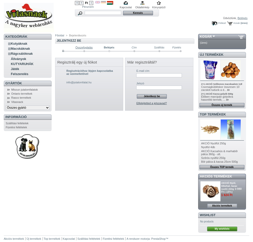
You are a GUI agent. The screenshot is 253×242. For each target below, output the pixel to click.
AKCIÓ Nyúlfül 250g (213, 143)
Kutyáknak (19, 43)
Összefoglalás (84, 47)
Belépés (242, 18)
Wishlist (208, 215)
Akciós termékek (216, 176)
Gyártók (14, 83)
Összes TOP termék (222, 167)
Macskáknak (20, 48)
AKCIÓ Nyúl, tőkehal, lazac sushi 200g (229, 186)
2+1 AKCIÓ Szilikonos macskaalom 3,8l (221, 84)
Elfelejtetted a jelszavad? (151, 103)
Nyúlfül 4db (208, 147)
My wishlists (222, 228)
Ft (86, 3)
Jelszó (140, 83)
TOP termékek (213, 114)
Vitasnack (17, 101)
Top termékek (52, 238)
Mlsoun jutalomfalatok (24, 89)
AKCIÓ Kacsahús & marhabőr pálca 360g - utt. (219, 153)
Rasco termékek (21, 97)
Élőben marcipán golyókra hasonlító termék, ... (217, 98)
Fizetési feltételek (16, 127)
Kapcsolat (126, 7)
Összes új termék (222, 105)
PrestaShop (158, 238)
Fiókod (222, 23)
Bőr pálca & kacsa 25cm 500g (219, 161)
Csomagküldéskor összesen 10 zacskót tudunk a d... (220, 88)
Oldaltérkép (142, 7)
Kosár (236, 23)
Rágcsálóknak (22, 53)
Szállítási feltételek (17, 123)
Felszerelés (19, 74)
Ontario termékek (21, 93)
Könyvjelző (158, 7)
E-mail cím (142, 70)
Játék (15, 69)
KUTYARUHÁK (22, 64)
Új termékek (212, 54)
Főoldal (59, 35)
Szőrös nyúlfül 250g (213, 157)
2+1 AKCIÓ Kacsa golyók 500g (217, 94)
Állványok (18, 59)
